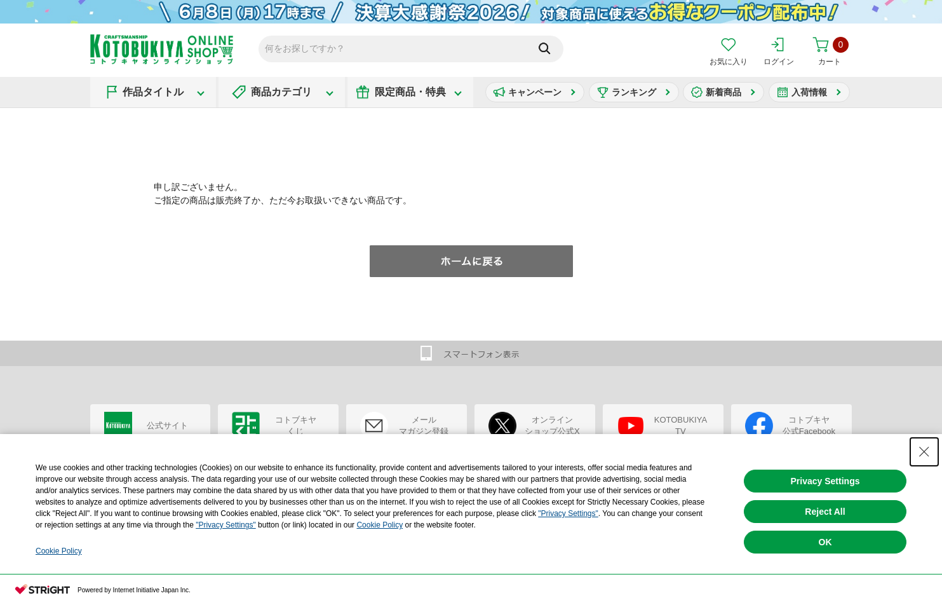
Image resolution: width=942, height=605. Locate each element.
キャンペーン (535, 92)
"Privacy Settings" (568, 513)
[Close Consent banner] (924, 452)
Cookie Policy (379, 524)
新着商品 (723, 92)
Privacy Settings (825, 481)
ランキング (634, 92)
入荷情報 (809, 92)
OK (825, 542)
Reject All (825, 511)
